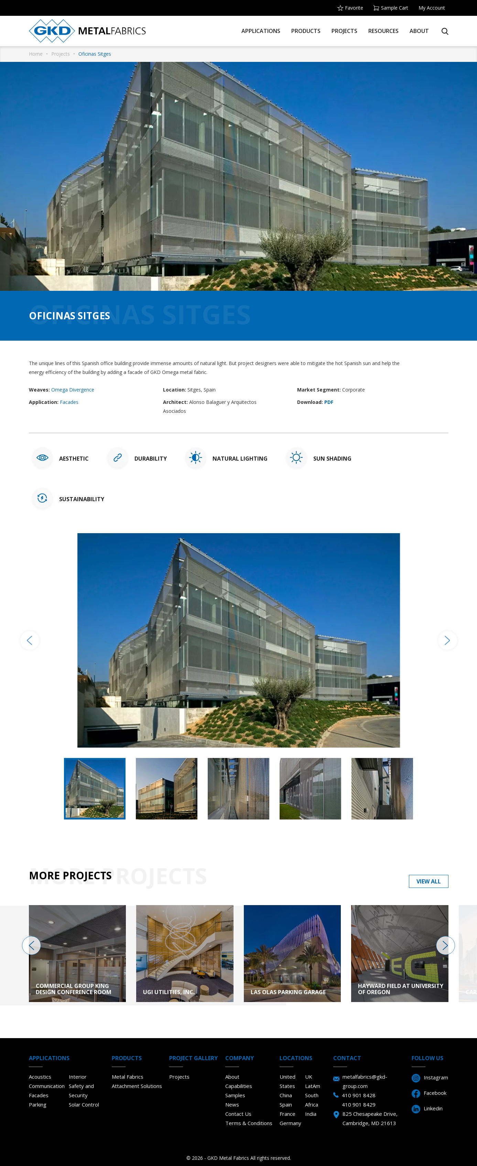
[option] (238, 640)
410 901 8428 (359, 1095)
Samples (235, 1095)
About (419, 31)
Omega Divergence (72, 389)
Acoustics (40, 1076)
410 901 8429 (359, 1104)
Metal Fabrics (127, 1076)
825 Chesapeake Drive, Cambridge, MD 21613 (370, 1118)
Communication (47, 1085)
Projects (344, 31)
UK (308, 1076)
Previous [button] (29, 640)
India (310, 1113)
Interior (78, 1076)
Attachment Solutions (137, 1085)
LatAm (312, 1085)
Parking (37, 1104)
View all (428, 881)
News (232, 1104)
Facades (69, 402)
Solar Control (84, 1104)
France (287, 1113)
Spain (286, 1104)
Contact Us (238, 1113)
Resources (383, 31)
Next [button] (447, 640)
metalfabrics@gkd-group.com (365, 1081)
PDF (328, 402)
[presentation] (31, 945)
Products (306, 31)
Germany (290, 1123)
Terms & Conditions (248, 1123)
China (286, 1095)
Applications (260, 31)
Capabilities (238, 1085)
